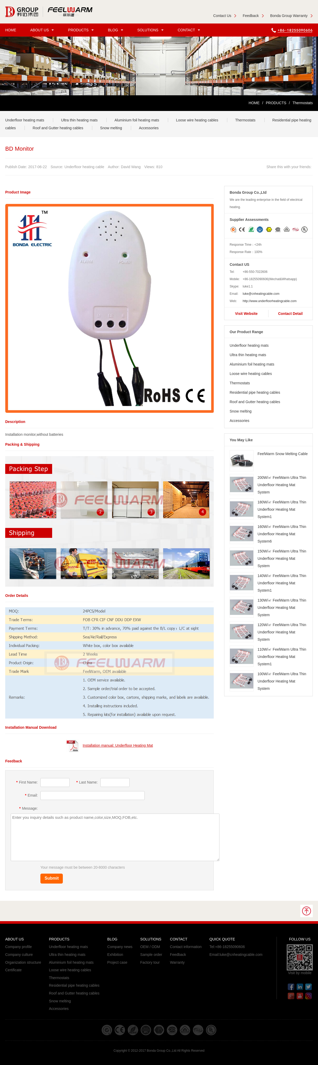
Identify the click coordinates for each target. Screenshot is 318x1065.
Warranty (177, 962)
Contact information (185, 947)
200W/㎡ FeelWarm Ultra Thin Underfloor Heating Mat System (282, 484)
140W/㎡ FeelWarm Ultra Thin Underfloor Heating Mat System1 (282, 583)
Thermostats (245, 120)
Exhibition (115, 954)
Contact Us (224, 16)
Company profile (18, 947)
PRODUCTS (81, 30)
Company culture (19, 954)
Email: (31, 795)
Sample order (151, 954)
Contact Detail (290, 313)
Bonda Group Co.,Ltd (161, 1050)
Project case (117, 962)
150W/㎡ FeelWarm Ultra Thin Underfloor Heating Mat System (282, 558)
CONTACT (190, 30)
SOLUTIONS (151, 30)
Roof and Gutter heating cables (58, 128)
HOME (10, 30)
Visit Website (246, 313)
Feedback (253, 16)
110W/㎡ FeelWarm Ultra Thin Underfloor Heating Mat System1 (282, 656)
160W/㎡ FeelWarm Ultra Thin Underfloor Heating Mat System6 (282, 534)
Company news (120, 947)
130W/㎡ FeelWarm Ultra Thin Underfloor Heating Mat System (282, 607)
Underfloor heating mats (24, 120)
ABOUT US (42, 30)
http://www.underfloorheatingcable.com (270, 301)
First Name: (27, 782)
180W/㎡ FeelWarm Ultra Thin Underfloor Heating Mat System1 (282, 509)
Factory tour (150, 962)
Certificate (13, 970)
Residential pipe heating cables (255, 392)
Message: (28, 808)
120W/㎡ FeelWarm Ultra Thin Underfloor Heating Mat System (282, 632)
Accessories (148, 128)
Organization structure (23, 962)
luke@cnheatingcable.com (261, 294)
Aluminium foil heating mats (136, 120)
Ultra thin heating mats (79, 120)
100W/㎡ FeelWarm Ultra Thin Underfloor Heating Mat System (282, 681)
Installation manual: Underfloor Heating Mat (118, 745)
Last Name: (87, 782)
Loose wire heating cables (197, 120)
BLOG (116, 30)
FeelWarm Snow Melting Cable (283, 454)
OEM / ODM (150, 947)
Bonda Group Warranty (291, 16)
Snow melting (111, 128)
